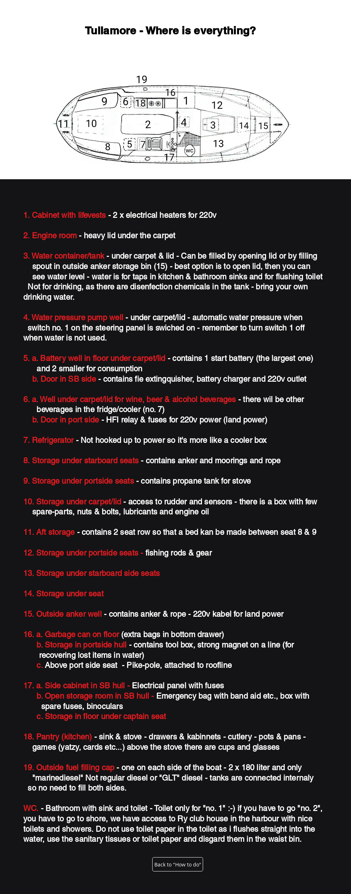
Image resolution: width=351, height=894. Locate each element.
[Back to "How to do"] (177, 864)
